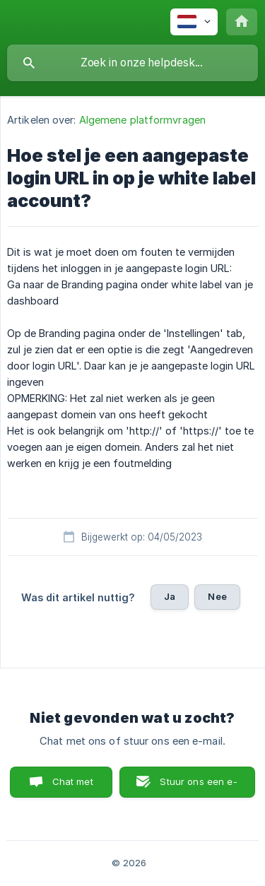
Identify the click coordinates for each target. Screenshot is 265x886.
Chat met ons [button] (72, 787)
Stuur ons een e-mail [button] (198, 787)
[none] (194, 21)
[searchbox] (132, 63)
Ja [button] (169, 596)
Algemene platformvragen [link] (142, 120)
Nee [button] (217, 596)
